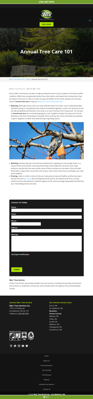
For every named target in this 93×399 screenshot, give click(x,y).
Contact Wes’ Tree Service (20, 301)
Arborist (46, 379)
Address (15, 227)
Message (15, 234)
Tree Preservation (46, 365)
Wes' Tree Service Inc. (18, 89)
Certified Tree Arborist (46, 384)
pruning (28, 178)
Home (46, 355)
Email (14, 214)
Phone (14, 221)
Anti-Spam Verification (21, 254)
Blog (38, 89)
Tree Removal (46, 374)
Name (14, 207)
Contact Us (46, 388)
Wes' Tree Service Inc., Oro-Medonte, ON (49, 393)
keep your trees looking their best (50, 101)
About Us (46, 360)
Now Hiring (46, 24)
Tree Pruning (46, 369)
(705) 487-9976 (46, 1)
